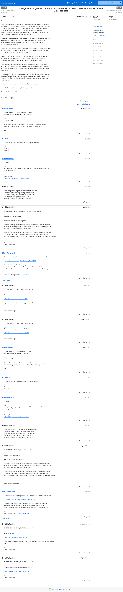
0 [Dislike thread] (84, 101)
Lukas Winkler (7, 108)
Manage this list (72, 3)
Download (98, 26)
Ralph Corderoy (8, 159)
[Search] (120, 3)
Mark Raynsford (8, 253)
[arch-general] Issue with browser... (114, 11)
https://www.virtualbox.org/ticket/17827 (16, 333)
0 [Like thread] (81, 101)
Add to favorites (99, 35)
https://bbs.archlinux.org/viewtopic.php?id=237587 (20, 261)
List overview (97, 22)
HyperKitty (62, 589)
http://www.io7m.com (22, 275)
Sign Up (92, 3)
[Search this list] (108, 3)
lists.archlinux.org (8, 3)
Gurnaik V (6, 138)
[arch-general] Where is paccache (8, 11)
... (5, 118)
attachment (6, 280)
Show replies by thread (84, 104)
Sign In (84, 3)
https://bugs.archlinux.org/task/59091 (16, 299)
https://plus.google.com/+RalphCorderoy (16, 178)
